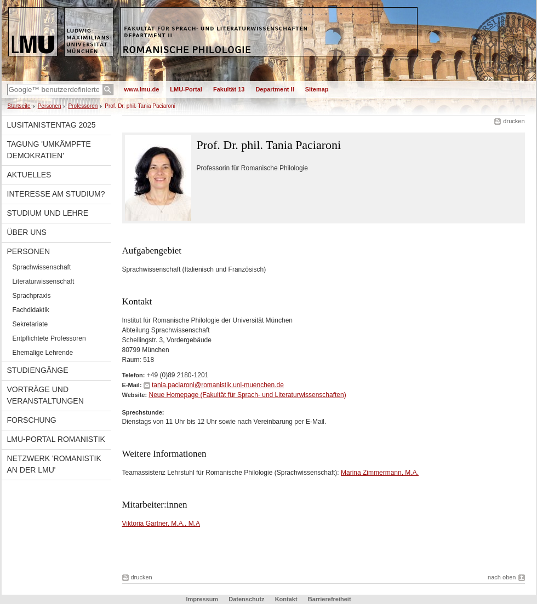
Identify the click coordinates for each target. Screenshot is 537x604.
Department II (274, 89)
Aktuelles (29, 174)
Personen (49, 106)
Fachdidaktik (31, 310)
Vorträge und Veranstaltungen (45, 395)
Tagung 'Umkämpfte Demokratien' (49, 150)
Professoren (83, 106)
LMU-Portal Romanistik (56, 439)
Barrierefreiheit (329, 599)
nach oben (502, 577)
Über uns (27, 232)
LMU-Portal (186, 89)
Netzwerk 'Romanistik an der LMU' (54, 464)
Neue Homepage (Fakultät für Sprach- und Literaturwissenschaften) (247, 395)
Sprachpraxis (32, 296)
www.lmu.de (141, 89)
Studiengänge (37, 370)
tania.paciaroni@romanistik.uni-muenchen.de (218, 385)
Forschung (31, 420)
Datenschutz (246, 599)
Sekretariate (30, 324)
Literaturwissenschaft (44, 281)
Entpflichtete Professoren (49, 338)
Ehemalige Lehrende (43, 352)
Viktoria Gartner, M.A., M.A (161, 523)
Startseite (19, 106)
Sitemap (317, 89)
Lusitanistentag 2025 (51, 124)
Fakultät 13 (228, 89)
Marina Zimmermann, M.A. (380, 472)
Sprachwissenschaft (42, 267)
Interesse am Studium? (56, 193)
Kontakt (286, 599)
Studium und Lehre (48, 213)
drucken (513, 121)
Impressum (202, 599)
